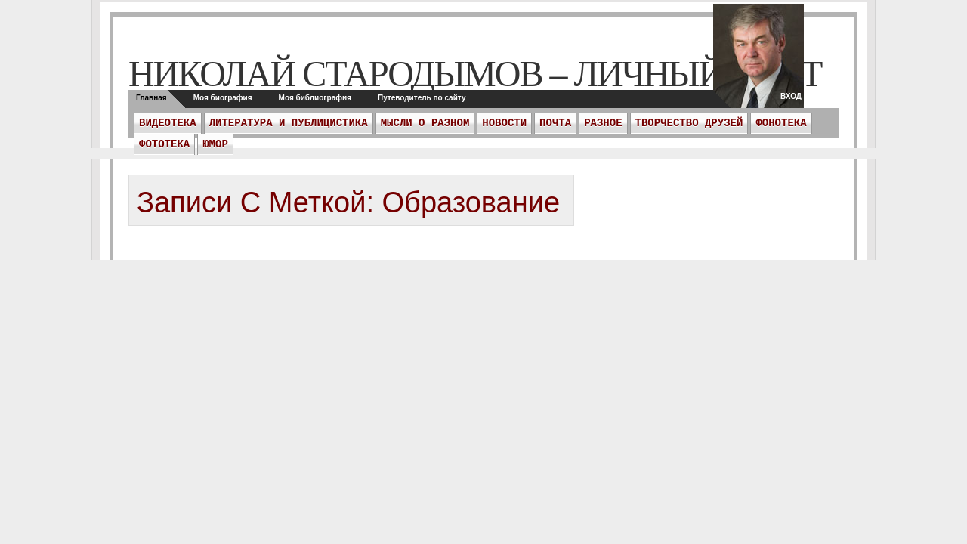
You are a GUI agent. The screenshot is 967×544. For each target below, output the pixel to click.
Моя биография (222, 98)
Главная (151, 98)
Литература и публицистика (288, 123)
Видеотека (167, 123)
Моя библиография (315, 98)
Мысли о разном (425, 123)
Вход (791, 96)
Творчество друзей (689, 123)
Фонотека (780, 123)
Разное (603, 123)
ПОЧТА (555, 123)
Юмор (215, 144)
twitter (758, 60)
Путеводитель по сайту (422, 98)
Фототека (164, 144)
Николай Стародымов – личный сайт (474, 74)
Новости (504, 123)
